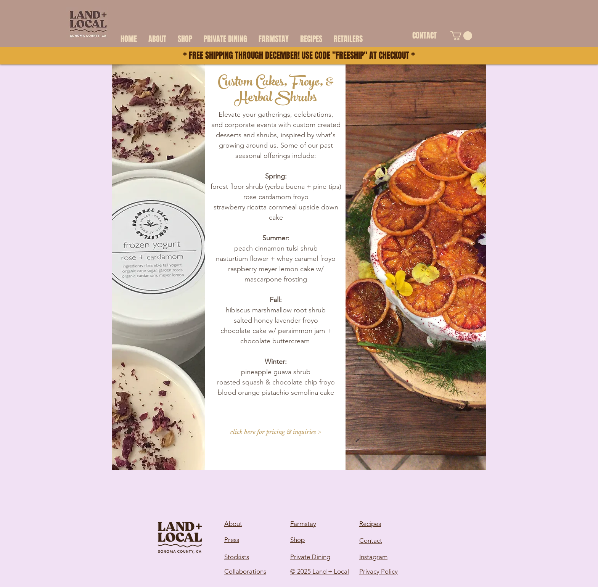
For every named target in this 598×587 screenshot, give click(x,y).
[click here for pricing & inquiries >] (275, 432)
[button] (461, 35)
